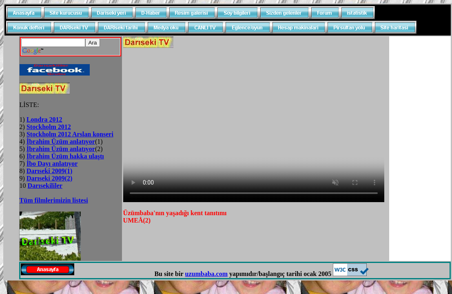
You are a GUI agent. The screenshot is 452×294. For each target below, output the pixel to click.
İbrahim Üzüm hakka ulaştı (65, 156)
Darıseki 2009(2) (49, 178)
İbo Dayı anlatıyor (52, 163)
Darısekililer (45, 185)
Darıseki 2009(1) (49, 170)
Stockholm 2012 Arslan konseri (70, 134)
